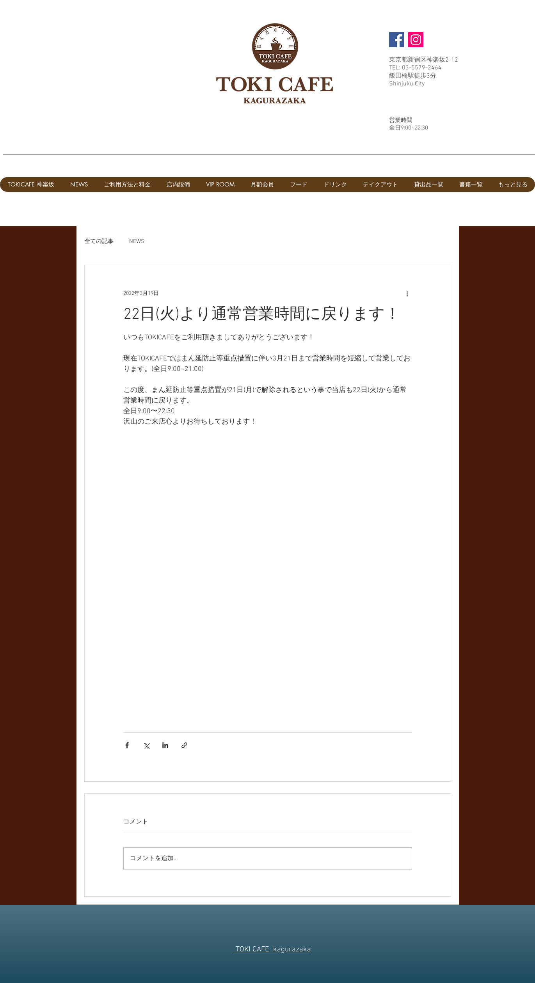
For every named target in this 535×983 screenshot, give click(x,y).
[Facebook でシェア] (127, 745)
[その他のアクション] (407, 293)
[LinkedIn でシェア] (165, 745)
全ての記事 (99, 241)
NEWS (136, 241)
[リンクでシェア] (184, 745)
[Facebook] (396, 39)
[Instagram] (415, 39)
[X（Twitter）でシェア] (146, 745)
